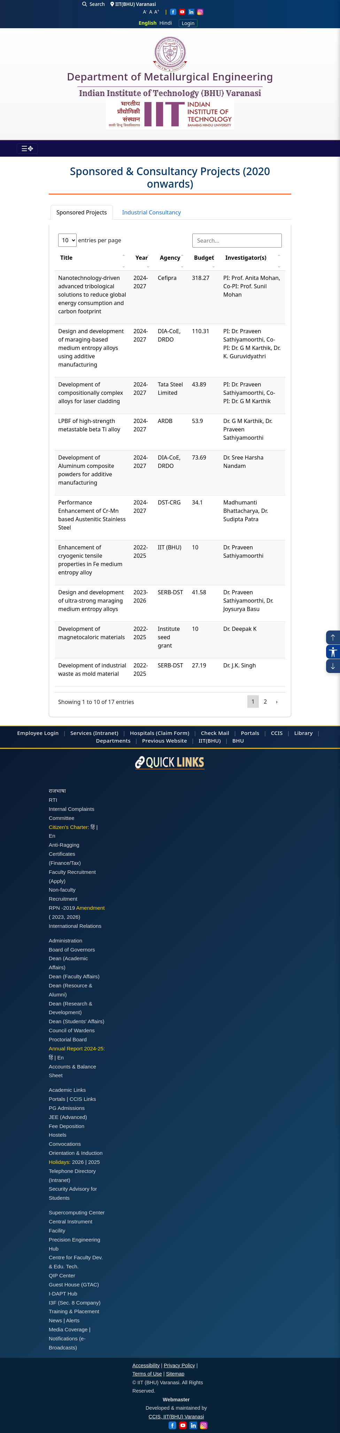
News (55, 1320)
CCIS (277, 732)
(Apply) (57, 881)
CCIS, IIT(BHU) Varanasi (176, 1416)
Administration (65, 940)
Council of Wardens (72, 1030)
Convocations (65, 1144)
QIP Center (62, 1275)
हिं (93, 827)
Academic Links (67, 1090)
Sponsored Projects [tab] (81, 212)
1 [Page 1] (253, 701)
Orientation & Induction (76, 1153)
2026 (73, 917)
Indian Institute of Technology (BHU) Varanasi (170, 93)
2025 (94, 1162)
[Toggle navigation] (27, 148)
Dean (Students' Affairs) (77, 1021)
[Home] (170, 54)
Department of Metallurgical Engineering (170, 78)
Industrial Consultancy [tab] (151, 212)
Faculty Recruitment (72, 872)
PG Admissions (67, 1108)
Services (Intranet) (94, 732)
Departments (113, 740)
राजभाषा (57, 791)
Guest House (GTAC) (74, 1284)
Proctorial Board (68, 1039)
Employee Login (38, 732)
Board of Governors (72, 950)
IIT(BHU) (210, 740)
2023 (58, 917)
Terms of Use (147, 1374)
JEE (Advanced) (68, 1117)
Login (188, 23)
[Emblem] (170, 114)
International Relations (75, 926)
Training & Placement (74, 1311)
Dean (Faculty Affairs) (74, 976)
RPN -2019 (62, 908)
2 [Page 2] (265, 701)
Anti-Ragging (64, 845)
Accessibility (146, 1365)
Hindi (166, 22)
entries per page (89, 240)
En (52, 836)
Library (303, 732)
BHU (238, 740)
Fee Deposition (66, 1126)
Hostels (58, 1135)
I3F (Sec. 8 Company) (75, 1303)
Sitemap (175, 1374)
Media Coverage (68, 1329)
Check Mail (215, 732)
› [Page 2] (277, 701)
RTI (53, 800)
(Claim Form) (172, 732)
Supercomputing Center (77, 1212)
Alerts (73, 1320)
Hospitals (142, 732)
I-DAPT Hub (63, 1294)
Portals (250, 732)
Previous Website (164, 740)
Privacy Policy (179, 1365)
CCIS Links (83, 1099)
